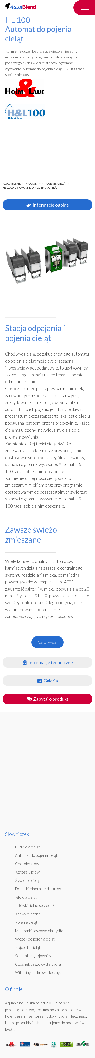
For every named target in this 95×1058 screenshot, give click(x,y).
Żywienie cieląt (27, 880)
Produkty (33, 184)
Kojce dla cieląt (27, 947)
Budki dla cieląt (27, 847)
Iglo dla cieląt (26, 897)
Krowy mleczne (28, 914)
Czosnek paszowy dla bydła (38, 964)
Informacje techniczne (47, 662)
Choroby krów (27, 863)
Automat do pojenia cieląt (36, 855)
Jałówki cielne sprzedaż (34, 905)
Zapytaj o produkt (47, 699)
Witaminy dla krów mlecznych (39, 972)
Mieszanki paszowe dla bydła (39, 930)
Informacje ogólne (47, 205)
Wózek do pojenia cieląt (35, 939)
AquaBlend (12, 184)
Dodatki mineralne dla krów (38, 888)
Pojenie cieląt (56, 184)
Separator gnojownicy (33, 955)
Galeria (47, 680)
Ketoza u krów (27, 872)
